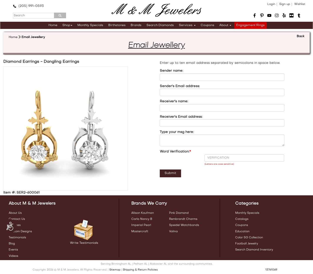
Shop (67, 25)
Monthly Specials (90, 25)
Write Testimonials (84, 243)
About (225, 25)
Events (13, 249)
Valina (173, 231)
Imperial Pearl (141, 225)
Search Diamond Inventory (254, 249)
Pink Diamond (179, 213)
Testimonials (17, 237)
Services (187, 25)
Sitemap (114, 270)
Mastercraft (139, 231)
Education (242, 231)
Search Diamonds (160, 25)
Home (52, 25)
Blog (12, 243)
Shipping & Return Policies (140, 270)
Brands (136, 25)
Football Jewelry (246, 243)
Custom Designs (20, 231)
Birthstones (117, 25)
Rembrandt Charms (183, 219)
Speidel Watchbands (184, 225)
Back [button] (300, 36)
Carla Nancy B (141, 219)
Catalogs (241, 219)
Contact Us (17, 219)
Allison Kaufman (142, 213)
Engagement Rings (250, 25)
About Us (15, 213)
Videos (13, 256)
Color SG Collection (249, 237)
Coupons (207, 25)
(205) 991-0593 (28, 6)
